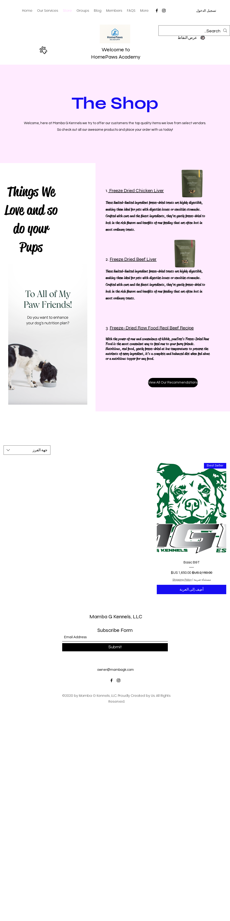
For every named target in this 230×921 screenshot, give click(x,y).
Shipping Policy (182, 579)
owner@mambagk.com (115, 669)
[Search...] (194, 31)
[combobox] (27, 450)
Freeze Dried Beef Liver (133, 259)
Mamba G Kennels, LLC (115, 617)
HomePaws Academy (115, 57)
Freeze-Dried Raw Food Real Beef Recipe (152, 328)
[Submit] (115, 647)
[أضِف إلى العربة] (191, 589)
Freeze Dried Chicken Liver (136, 191)
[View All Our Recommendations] (173, 382)
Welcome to (116, 50)
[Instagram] (163, 10)
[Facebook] (156, 10)
